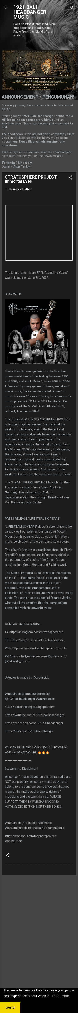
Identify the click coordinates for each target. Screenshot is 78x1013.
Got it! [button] (10, 1007)
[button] (70, 178)
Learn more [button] (60, 996)
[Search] (72, 8)
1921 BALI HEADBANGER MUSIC (29, 12)
